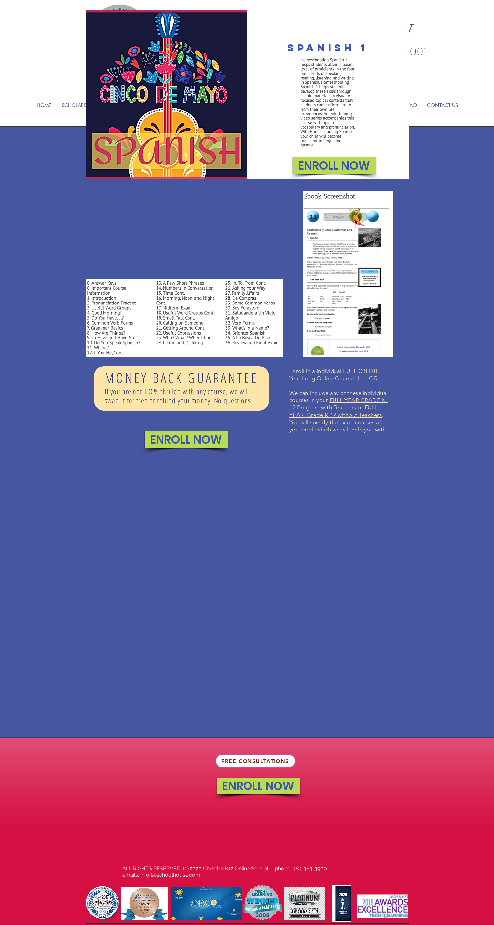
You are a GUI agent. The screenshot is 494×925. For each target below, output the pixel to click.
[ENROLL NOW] (334, 165)
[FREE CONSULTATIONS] (255, 761)
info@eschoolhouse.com (170, 875)
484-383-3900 (310, 868)
